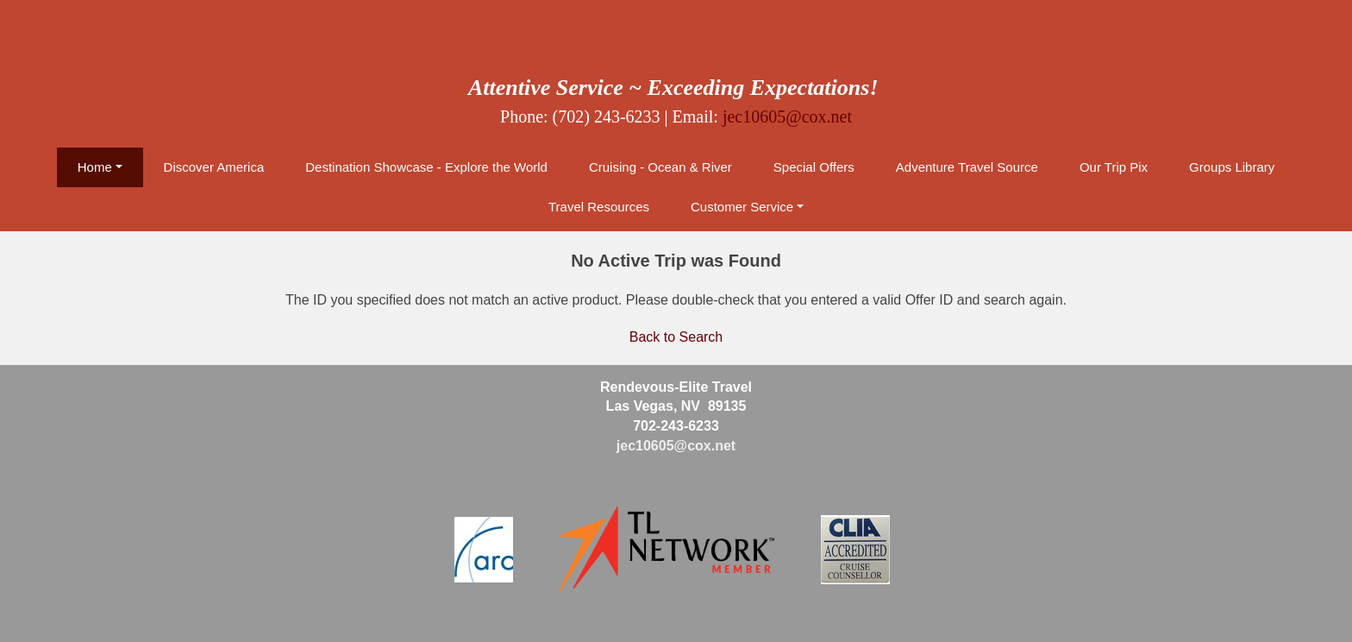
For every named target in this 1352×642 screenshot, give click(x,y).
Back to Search (676, 337)
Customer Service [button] (742, 206)
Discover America (214, 167)
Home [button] (95, 167)
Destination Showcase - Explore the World (426, 167)
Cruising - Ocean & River (660, 167)
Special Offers (813, 167)
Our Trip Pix (1114, 167)
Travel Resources (598, 206)
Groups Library (1231, 167)
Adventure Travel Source (967, 167)
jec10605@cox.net (787, 116)
